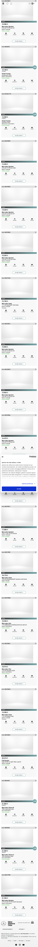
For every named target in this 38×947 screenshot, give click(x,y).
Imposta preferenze (27, 483)
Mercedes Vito (19, 626)
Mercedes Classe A (19, 857)
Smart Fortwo (19, 76)
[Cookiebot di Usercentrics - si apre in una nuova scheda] (29, 457)
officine (21, 929)
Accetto (19, 488)
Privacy (9, 940)
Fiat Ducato (19, 763)
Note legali (21, 940)
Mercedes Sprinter (19, 29)
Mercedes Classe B (19, 810)
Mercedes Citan (19, 306)
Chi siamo (28, 940)
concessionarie (7, 929)
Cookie (14, 940)
